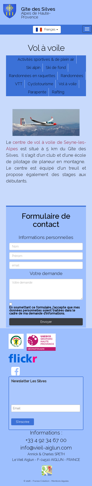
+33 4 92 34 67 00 (46, 440)
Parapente (37, 92)
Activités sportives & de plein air (46, 59)
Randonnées (72, 75)
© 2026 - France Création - (37, 481)
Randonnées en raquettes (32, 75)
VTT (18, 84)
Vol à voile (68, 84)
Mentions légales (60, 481)
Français (47, 29)
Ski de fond (56, 67)
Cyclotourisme (40, 84)
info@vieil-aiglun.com (46, 447)
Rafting (58, 92)
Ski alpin (33, 67)
